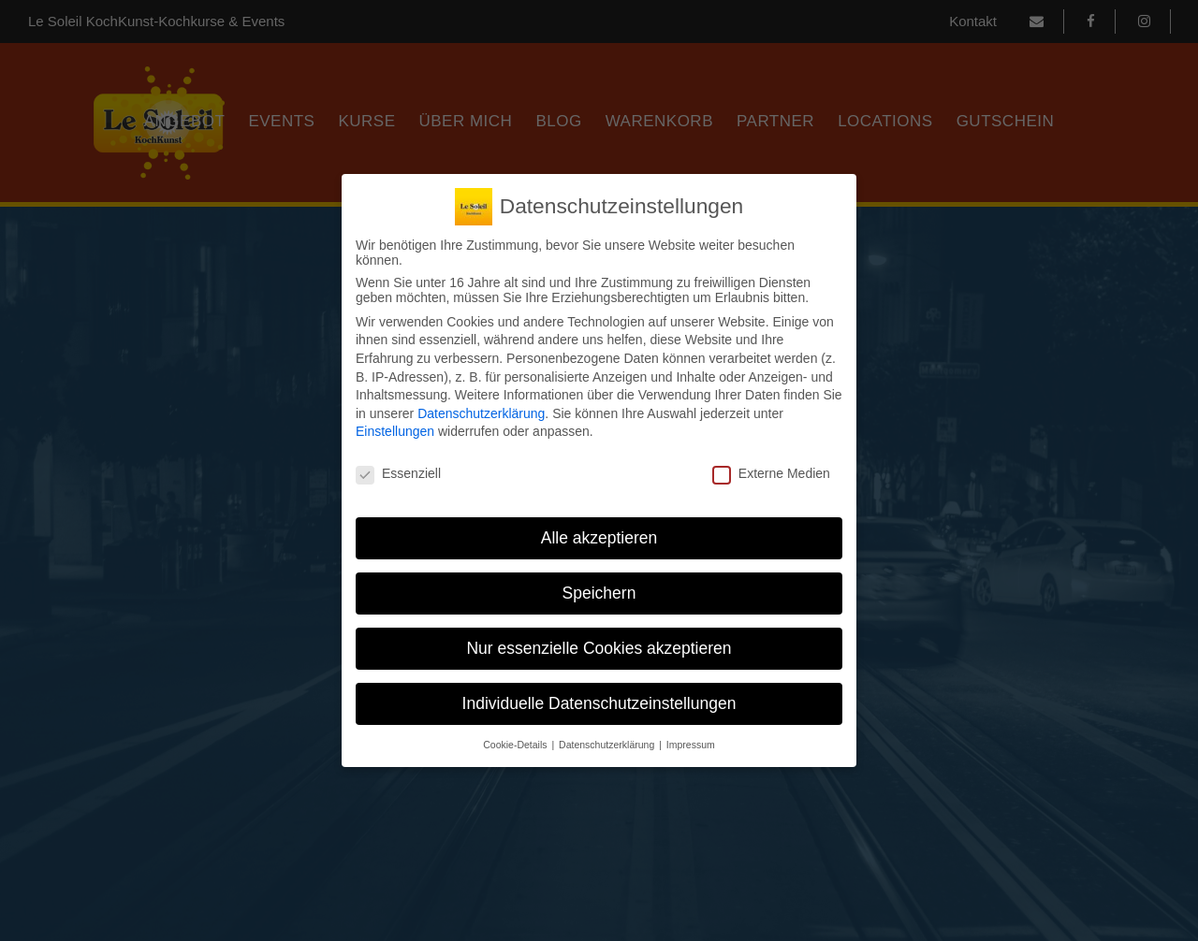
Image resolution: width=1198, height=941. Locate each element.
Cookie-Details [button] (516, 744)
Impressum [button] (690, 744)
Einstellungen (395, 431)
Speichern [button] (599, 593)
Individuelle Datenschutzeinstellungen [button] (599, 703)
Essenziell (398, 473)
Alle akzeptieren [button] (599, 537)
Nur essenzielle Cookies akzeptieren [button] (598, 648)
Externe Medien (771, 473)
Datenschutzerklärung (481, 413)
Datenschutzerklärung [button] (608, 744)
